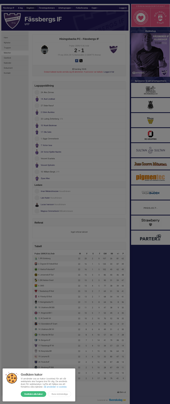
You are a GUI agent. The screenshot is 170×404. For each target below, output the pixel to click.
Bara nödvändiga (60, 394)
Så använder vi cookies (55, 386)
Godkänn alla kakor (33, 394)
